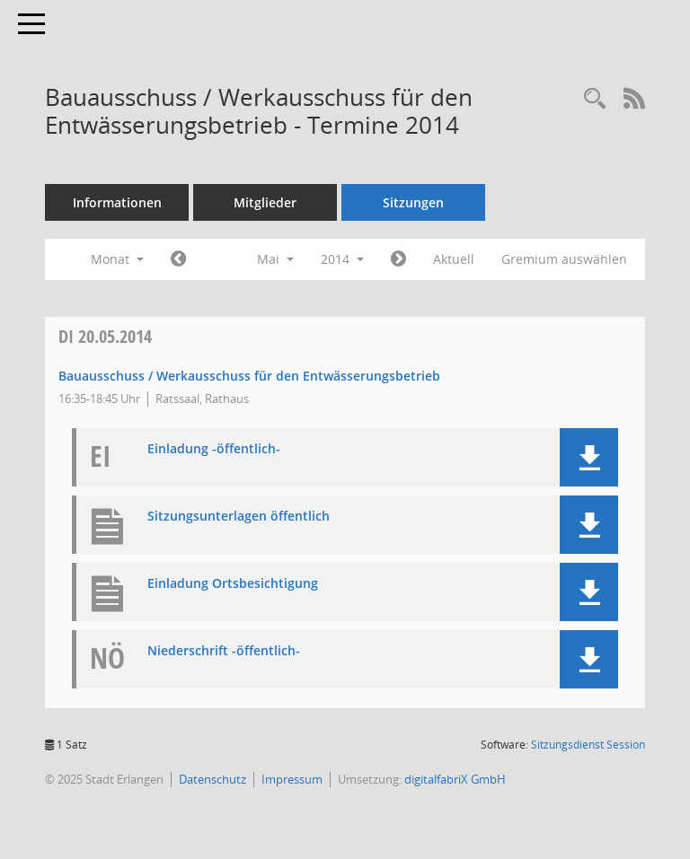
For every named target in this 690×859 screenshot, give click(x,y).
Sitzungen (413, 202)
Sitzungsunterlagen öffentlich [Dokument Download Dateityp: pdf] (238, 516)
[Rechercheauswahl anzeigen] (595, 99)
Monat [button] (117, 258)
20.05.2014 (105, 336)
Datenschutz (212, 779)
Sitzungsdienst (588, 744)
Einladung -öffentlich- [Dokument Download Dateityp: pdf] (213, 449)
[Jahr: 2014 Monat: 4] (178, 259)
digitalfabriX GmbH (455, 779)
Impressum (292, 779)
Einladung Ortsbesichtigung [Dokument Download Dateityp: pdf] (232, 584)
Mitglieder (265, 202)
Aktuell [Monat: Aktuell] (453, 258)
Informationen (117, 202)
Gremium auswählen (564, 258)
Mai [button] (275, 258)
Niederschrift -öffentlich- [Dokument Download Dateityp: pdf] (223, 651)
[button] (589, 457)
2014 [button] (342, 258)
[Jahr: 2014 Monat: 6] (398, 259)
